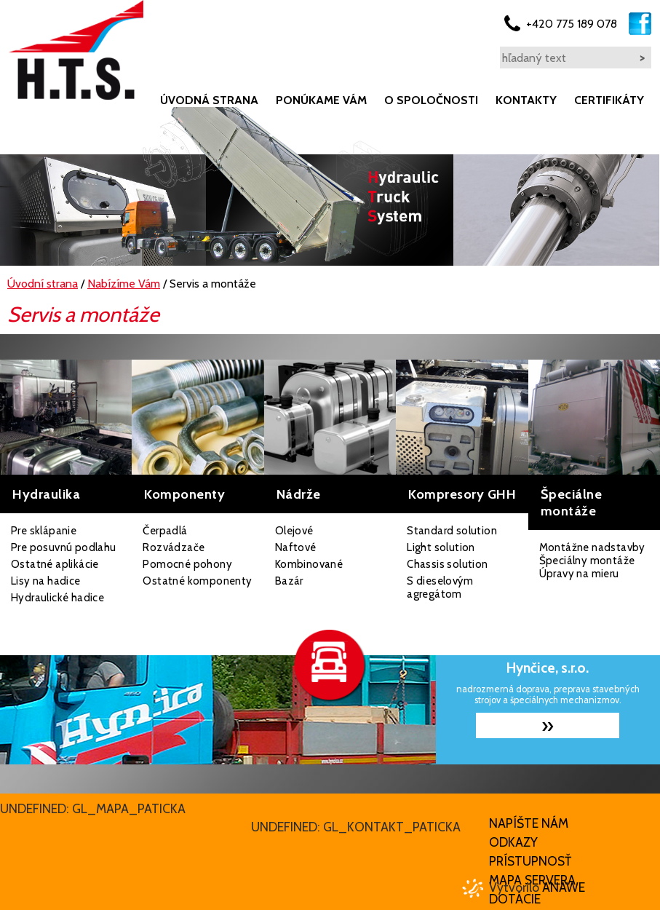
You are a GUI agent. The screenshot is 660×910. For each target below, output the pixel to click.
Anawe (563, 887)
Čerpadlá (165, 530)
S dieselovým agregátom (440, 587)
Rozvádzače (173, 547)
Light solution (441, 547)
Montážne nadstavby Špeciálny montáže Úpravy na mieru (592, 560)
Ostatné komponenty (197, 580)
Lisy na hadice (46, 580)
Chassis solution (447, 564)
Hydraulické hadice (57, 597)
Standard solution (452, 530)
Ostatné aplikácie (55, 564)
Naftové (296, 547)
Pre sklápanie (43, 530)
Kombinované (309, 564)
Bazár (289, 580)
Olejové (294, 530)
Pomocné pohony (187, 564)
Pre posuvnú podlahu (63, 547)
